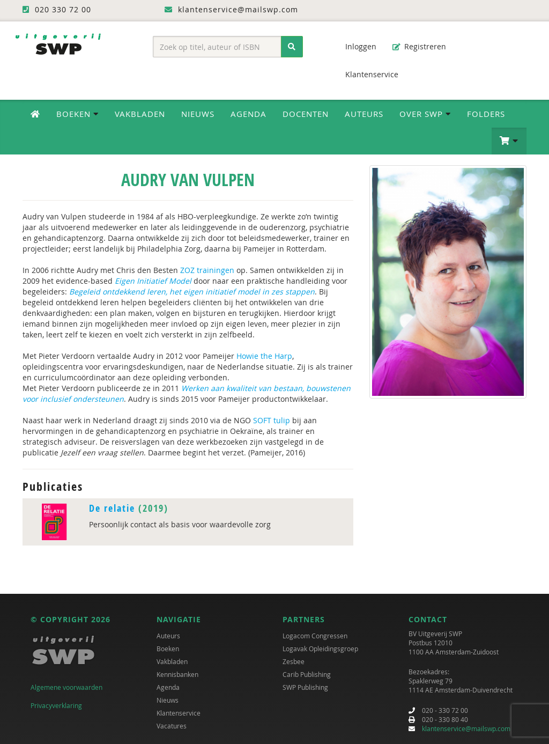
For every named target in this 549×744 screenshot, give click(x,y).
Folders (486, 113)
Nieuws (197, 113)
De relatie (112, 508)
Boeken (168, 648)
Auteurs (364, 113)
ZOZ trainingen (207, 270)
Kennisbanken (177, 674)
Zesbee (294, 661)
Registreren (419, 46)
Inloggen (355, 46)
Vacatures (172, 725)
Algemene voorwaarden (66, 687)
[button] (509, 141)
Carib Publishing (307, 674)
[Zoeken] (292, 46)
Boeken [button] (77, 113)
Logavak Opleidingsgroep (320, 648)
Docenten (306, 113)
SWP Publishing (305, 687)
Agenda (248, 113)
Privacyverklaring (56, 705)
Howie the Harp (264, 356)
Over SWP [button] (425, 113)
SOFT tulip (271, 420)
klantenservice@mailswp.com (466, 728)
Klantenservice (366, 74)
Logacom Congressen (315, 635)
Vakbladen (140, 113)
